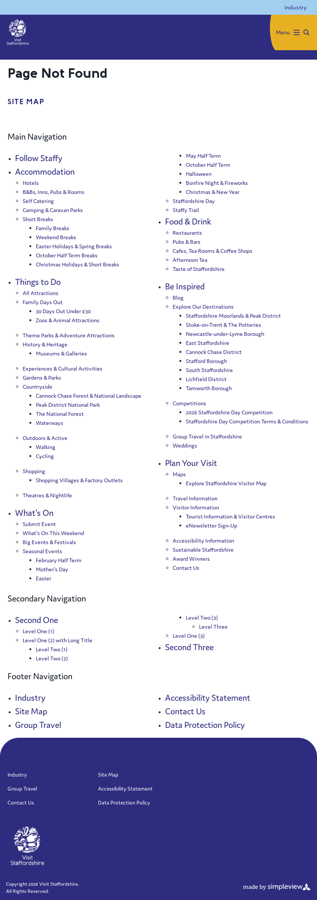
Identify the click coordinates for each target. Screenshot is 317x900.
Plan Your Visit (191, 463)
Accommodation (45, 171)
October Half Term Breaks (67, 255)
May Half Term (203, 155)
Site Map (31, 711)
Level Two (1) (51, 649)
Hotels (31, 182)
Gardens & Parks (42, 377)
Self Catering (38, 201)
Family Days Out (43, 302)
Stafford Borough (206, 361)
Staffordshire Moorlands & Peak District (233, 315)
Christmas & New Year (212, 191)
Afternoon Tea (190, 259)
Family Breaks (52, 228)
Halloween (198, 173)
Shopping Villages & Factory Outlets (79, 480)
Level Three (213, 626)
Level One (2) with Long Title (57, 640)
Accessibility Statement (207, 697)
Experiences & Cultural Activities (63, 368)
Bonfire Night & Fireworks (217, 182)
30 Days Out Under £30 (63, 311)
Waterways (49, 422)
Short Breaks (38, 219)
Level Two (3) (202, 617)
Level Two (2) (52, 658)
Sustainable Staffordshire (203, 549)
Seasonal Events (42, 551)
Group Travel (38, 725)
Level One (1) (38, 631)
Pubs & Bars (187, 241)
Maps (179, 474)
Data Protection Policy (205, 725)
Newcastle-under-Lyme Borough (225, 333)
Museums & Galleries (61, 353)
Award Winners (191, 558)
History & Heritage (45, 344)
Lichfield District (206, 379)
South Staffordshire (209, 370)
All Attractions (40, 293)
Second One (36, 620)
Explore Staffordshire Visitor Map (226, 483)
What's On (34, 513)
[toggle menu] (293, 32)
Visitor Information (196, 507)
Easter (43, 578)
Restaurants (187, 232)
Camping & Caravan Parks (53, 210)
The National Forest (60, 413)
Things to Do (38, 282)
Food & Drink (188, 221)
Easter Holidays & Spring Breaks (74, 246)
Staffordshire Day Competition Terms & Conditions (247, 421)
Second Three (189, 647)
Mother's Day (52, 569)
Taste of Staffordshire (199, 268)
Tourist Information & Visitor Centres (230, 516)
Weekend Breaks (56, 237)
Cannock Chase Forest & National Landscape (88, 395)
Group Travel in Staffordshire (207, 436)
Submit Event (39, 524)
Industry (30, 697)
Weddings (185, 445)
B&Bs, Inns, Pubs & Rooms (53, 191)
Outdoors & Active (45, 438)
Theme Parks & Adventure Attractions (69, 335)
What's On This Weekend (53, 533)
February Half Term (58, 560)
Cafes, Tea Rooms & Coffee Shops (213, 250)
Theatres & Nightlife (47, 495)
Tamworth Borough (209, 388)
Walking (45, 447)
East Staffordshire (207, 342)
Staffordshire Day (194, 201)
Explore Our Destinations (203, 306)
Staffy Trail (186, 210)
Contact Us (186, 567)
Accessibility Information (203, 540)
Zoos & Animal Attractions (68, 320)
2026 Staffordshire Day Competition (229, 412)
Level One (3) (189, 635)
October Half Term (208, 164)
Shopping (34, 471)
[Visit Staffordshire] (18, 32)
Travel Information (195, 498)
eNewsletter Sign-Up (211, 525)
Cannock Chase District (214, 351)
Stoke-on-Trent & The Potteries (223, 324)
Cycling (45, 456)
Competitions (189, 403)
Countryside (37, 386)
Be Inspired (185, 286)
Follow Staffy (38, 158)
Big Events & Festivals (49, 542)
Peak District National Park (68, 404)
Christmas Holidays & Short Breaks (77, 264)
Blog (178, 297)
